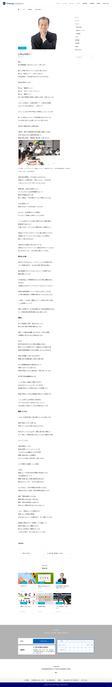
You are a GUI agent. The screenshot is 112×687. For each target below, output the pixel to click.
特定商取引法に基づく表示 (37, 680)
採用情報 (85, 3)
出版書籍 (78, 33)
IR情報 (98, 3)
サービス (72, 3)
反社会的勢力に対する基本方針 (71, 680)
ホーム (58, 3)
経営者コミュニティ (81, 30)
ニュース (65, 3)
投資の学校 (78, 27)
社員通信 (22, 48)
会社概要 (92, 3)
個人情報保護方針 (51, 680)
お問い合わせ (106, 3)
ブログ (78, 3)
